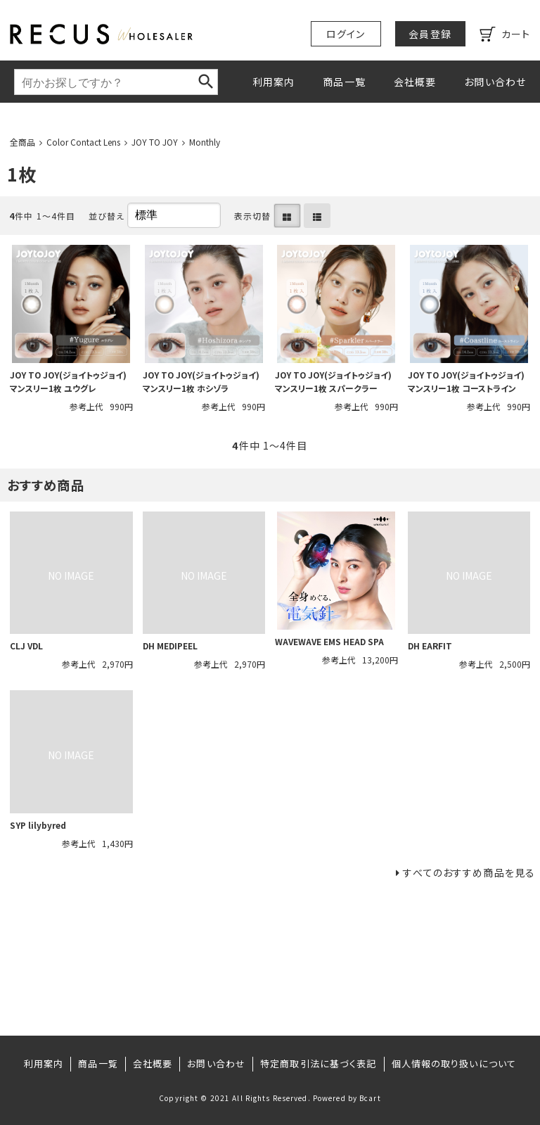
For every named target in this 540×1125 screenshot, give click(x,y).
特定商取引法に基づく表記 (318, 1063)
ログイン (345, 34)
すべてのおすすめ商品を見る (469, 872)
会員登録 (430, 34)
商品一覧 (344, 82)
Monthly (204, 142)
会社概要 (415, 82)
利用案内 (273, 82)
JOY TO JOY (154, 142)
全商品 (22, 142)
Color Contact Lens (83, 142)
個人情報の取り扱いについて (454, 1063)
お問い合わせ (495, 82)
